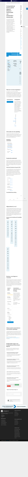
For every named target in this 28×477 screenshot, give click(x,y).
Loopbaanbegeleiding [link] (3, 423)
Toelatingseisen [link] (9, 53)
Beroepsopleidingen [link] (17, 430)
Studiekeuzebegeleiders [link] (9, 337)
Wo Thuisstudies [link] (16, 423)
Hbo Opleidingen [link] (16, 413)
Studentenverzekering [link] (17, 434)
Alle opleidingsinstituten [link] (17, 429)
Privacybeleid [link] (2, 416)
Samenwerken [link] (3, 415)
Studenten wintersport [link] (17, 435)
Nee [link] (9, 386)
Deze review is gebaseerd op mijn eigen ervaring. (10, 318)
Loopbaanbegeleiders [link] (16, 337)
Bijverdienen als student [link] (17, 436)
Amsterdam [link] (21, 48)
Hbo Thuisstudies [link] (17, 414)
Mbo (7, 103)
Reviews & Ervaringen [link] (8, 54)
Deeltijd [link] (10, 67)
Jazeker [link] (17, 384)
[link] (27, 9)
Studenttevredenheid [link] (14, 53)
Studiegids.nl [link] (7, 440)
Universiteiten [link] (16, 420)
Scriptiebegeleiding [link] (3, 421)
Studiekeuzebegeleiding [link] (4, 422)
